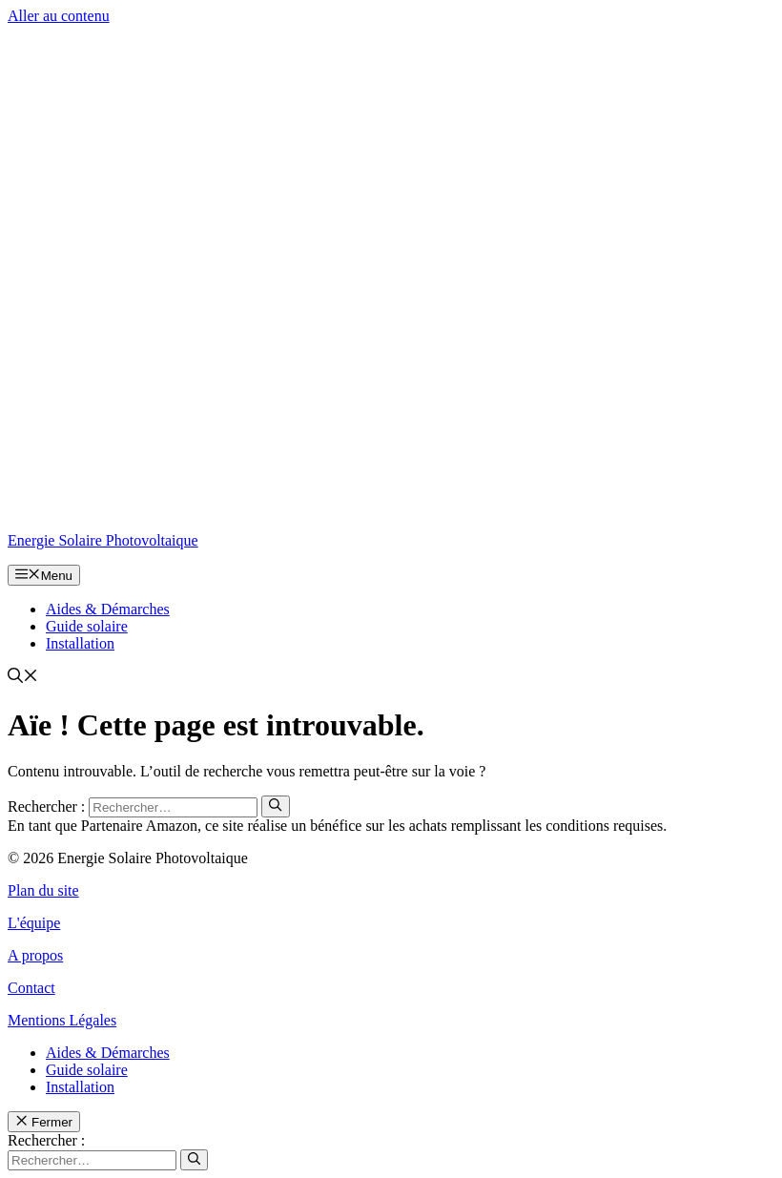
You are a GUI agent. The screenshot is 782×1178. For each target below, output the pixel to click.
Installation (80, 643)
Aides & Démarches (108, 609)
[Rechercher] (275, 806)
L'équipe (34, 923)
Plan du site (43, 890)
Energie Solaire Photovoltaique (103, 540)
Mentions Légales (62, 1020)
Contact (31, 988)
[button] (23, 678)
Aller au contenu (59, 16)
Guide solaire (87, 626)
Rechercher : (46, 1140)
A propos (35, 955)
